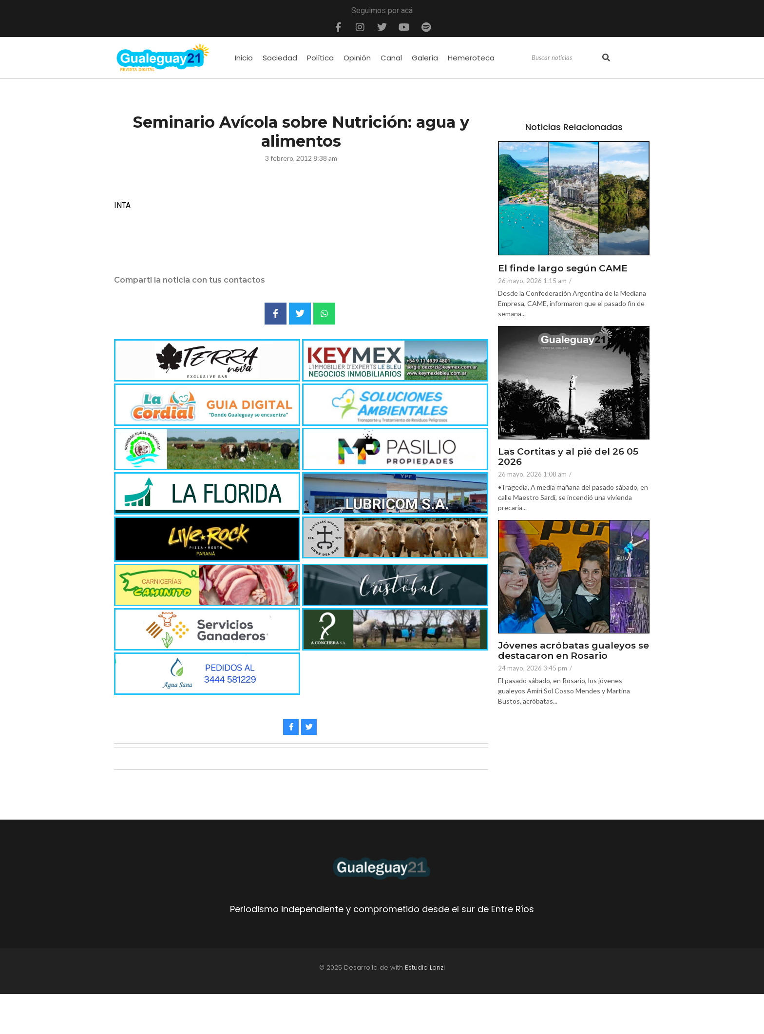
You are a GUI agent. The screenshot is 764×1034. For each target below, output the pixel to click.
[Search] (565, 58)
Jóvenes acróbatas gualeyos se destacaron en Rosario (573, 651)
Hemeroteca (471, 58)
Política (320, 58)
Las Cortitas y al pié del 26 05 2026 (568, 457)
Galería (425, 58)
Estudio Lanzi (425, 967)
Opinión (357, 58)
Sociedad (280, 58)
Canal (391, 58)
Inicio (244, 58)
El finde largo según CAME (563, 269)
